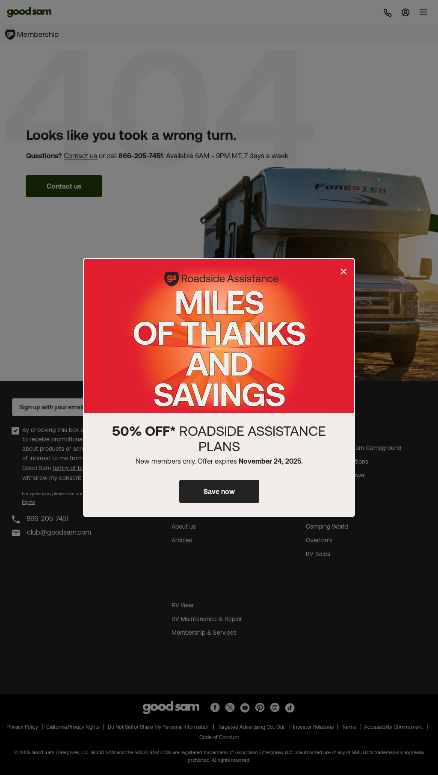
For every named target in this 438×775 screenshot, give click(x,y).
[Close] (343, 271)
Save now (219, 491)
